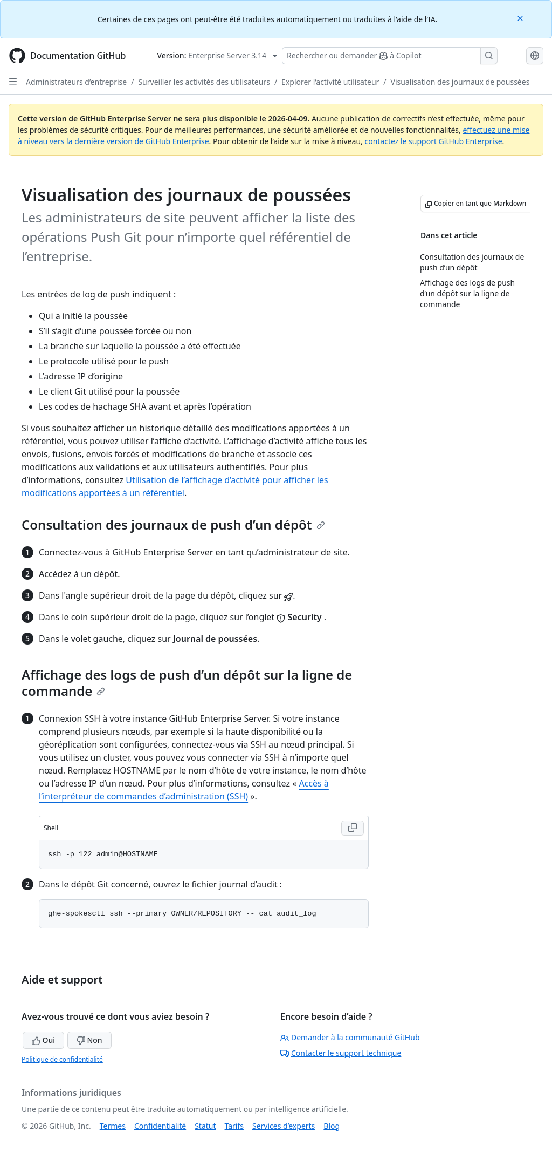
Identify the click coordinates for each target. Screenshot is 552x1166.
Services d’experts (283, 1126)
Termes (113, 1126)
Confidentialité (160, 1126)
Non (89, 1040)
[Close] (521, 17)
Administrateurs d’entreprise (76, 82)
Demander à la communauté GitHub (350, 1037)
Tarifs (234, 1126)
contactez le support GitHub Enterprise (433, 141)
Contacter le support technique (340, 1053)
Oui (43, 1040)
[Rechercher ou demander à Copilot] (390, 55)
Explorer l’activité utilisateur (330, 82)
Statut (205, 1126)
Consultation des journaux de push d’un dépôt (173, 524)
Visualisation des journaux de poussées (460, 82)
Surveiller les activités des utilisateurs (204, 82)
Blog (331, 1126)
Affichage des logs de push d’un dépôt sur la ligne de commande (187, 683)
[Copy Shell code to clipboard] (352, 828)
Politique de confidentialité (62, 1059)
